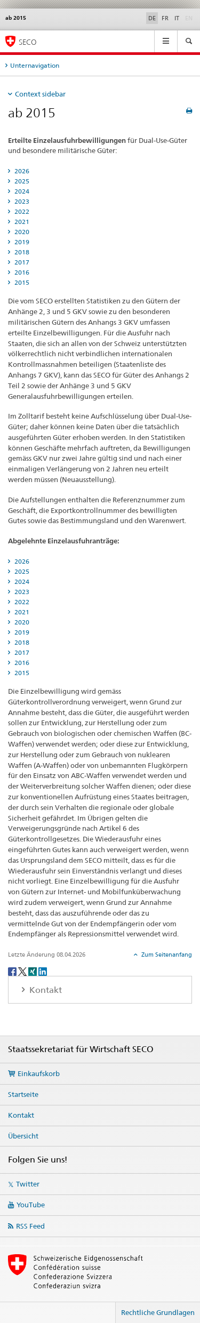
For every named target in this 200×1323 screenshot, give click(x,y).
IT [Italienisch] (176, 18)
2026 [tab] (21, 171)
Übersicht (23, 1136)
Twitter (27, 1184)
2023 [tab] (21, 201)
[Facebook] (13, 971)
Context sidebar (40, 94)
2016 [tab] (21, 272)
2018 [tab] (21, 252)
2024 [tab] (21, 191)
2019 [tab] (21, 242)
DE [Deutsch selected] (152, 18)
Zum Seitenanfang (166, 954)
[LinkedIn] (42, 971)
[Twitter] (23, 971)
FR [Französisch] (165, 18)
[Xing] (33, 971)
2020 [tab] (21, 232)
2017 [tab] (21, 262)
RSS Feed (30, 1226)
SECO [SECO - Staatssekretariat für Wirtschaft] (28, 41)
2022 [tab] (21, 211)
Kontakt (21, 1115)
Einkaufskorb (39, 1073)
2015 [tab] (21, 282)
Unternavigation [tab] (34, 65)
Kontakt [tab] (44, 990)
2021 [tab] (21, 222)
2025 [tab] (21, 181)
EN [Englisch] (190, 17)
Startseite (23, 1094)
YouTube (31, 1204)
